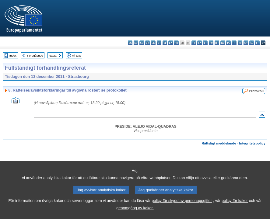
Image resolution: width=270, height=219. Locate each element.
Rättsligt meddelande (219, 143)
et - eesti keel (159, 42)
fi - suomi (257, 42)
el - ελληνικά (165, 42)
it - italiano (193, 42)
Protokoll (256, 91)
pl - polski (228, 42)
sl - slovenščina (251, 42)
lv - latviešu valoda (199, 42)
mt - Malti (217, 42)
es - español (136, 42)
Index (12, 55)
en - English (170, 42)
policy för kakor (235, 208)
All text (76, 55)
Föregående (35, 55)
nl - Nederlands (222, 42)
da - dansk (147, 42)
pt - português (234, 42)
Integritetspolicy (252, 143)
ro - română (240, 42)
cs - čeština (141, 42)
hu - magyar (211, 42)
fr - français (176, 42)
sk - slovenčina (246, 42)
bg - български (130, 42)
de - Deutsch (153, 42)
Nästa (53, 55)
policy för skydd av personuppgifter (182, 208)
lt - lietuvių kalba (205, 42)
